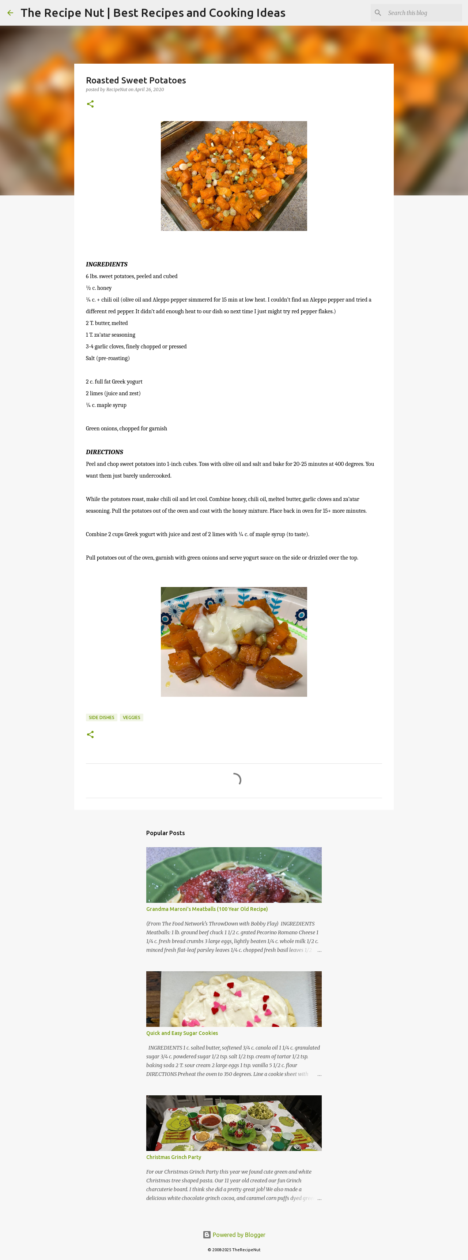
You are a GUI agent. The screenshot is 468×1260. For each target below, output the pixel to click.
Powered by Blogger (234, 1234)
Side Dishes (101, 717)
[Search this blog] (423, 13)
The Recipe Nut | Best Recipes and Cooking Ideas (153, 12)
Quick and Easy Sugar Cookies (182, 1033)
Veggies (131, 717)
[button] (90, 104)
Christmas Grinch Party (173, 1157)
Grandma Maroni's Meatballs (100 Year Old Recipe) (207, 909)
